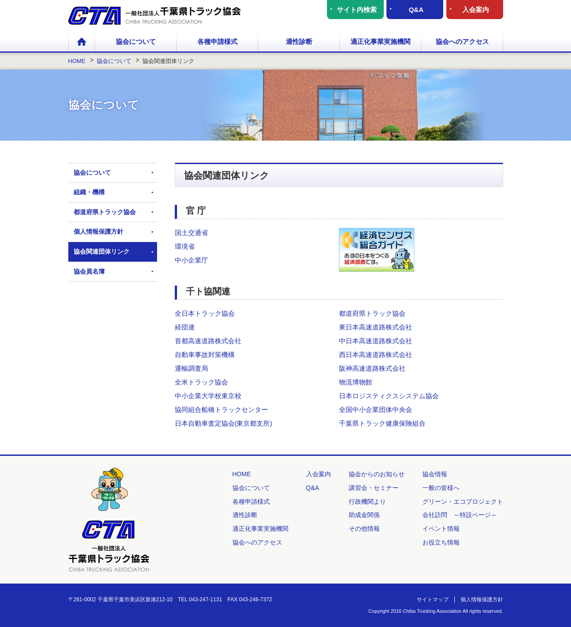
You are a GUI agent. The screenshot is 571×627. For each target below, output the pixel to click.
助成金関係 (364, 514)
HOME (81, 42)
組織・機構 (89, 192)
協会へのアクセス (462, 41)
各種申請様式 (217, 41)
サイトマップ (433, 599)
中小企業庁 (191, 260)
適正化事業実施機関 (380, 41)
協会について (136, 41)
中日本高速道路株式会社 (375, 341)
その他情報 (364, 528)
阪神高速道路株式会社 (372, 368)
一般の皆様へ (441, 487)
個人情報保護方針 (98, 231)
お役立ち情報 (441, 542)
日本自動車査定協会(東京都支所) (223, 423)
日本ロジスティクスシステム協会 (389, 396)
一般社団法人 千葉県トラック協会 (154, 16)
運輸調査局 (191, 368)
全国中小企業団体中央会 (375, 409)
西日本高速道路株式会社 (375, 354)
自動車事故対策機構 (205, 354)
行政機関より (367, 501)
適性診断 (299, 41)
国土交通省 (191, 232)
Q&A (416, 9)
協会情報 (434, 474)
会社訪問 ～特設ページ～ (459, 514)
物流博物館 (355, 382)
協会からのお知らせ (377, 474)
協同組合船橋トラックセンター (221, 409)
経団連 (185, 327)
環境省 (185, 246)
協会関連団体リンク (102, 251)
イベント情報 (441, 528)
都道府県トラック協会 (372, 313)
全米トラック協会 (201, 382)
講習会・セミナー (373, 487)
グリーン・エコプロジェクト (462, 501)
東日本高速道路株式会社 (375, 327)
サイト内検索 (357, 9)
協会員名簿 (89, 271)
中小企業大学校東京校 (208, 396)
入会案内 (475, 9)
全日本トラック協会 (205, 313)
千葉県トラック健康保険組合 (382, 423)
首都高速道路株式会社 (208, 341)
